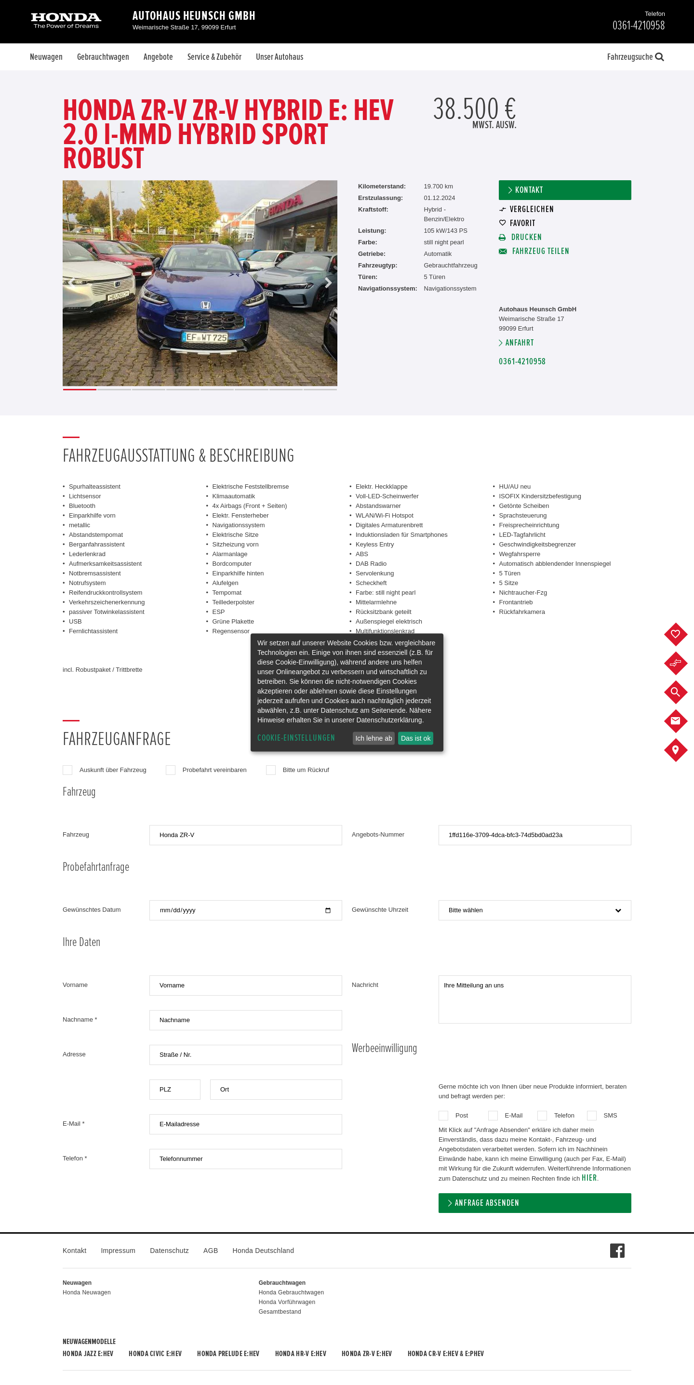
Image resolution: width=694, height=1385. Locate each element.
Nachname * (80, 1019)
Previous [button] (72, 283)
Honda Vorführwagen (287, 1302)
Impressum (118, 1250)
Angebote (158, 57)
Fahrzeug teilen (539, 251)
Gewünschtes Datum (92, 909)
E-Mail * (74, 1123)
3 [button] (148, 389)
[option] (200, 283)
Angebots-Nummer (378, 834)
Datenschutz (169, 1250)
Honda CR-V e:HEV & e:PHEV (446, 1354)
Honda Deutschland (263, 1250)
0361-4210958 (522, 361)
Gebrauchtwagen (103, 57)
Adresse (74, 1054)
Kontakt (529, 190)
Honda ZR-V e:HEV (367, 1354)
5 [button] (217, 389)
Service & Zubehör (214, 57)
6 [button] (251, 389)
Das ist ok (415, 738)
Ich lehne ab (373, 738)
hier (589, 1178)
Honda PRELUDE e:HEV (228, 1354)
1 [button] (79, 389)
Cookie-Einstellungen (296, 738)
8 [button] (320, 389)
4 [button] (183, 389)
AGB (210, 1250)
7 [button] (286, 389)
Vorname (75, 984)
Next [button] (328, 283)
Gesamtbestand (280, 1311)
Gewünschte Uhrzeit (380, 909)
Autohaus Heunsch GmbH (194, 16)
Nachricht (365, 984)
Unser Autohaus (279, 57)
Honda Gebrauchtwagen (291, 1292)
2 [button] (114, 389)
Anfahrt (520, 342)
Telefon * (75, 1158)
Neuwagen (46, 57)
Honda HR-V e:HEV (300, 1354)
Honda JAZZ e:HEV (88, 1354)
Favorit (522, 223)
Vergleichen (532, 209)
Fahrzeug (76, 834)
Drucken (525, 237)
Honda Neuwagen (87, 1292)
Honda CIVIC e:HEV (155, 1354)
